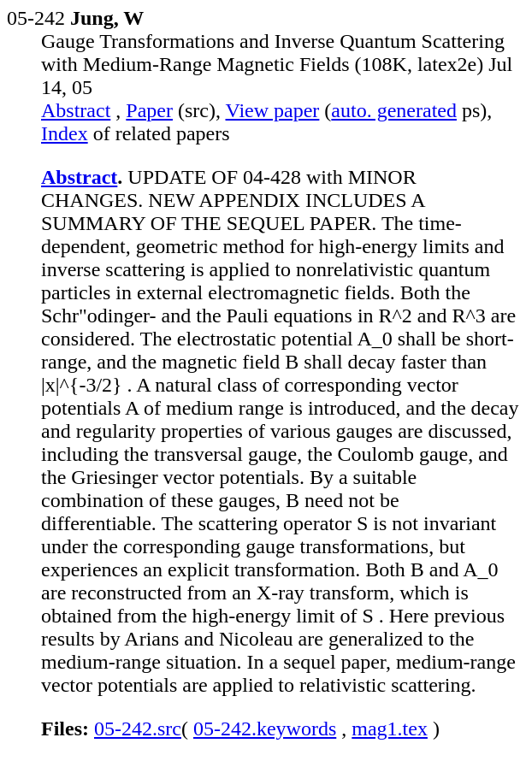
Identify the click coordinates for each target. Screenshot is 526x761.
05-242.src (137, 728)
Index (64, 133)
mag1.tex (390, 728)
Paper (149, 110)
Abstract (75, 110)
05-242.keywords (264, 728)
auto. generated (394, 110)
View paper (273, 110)
